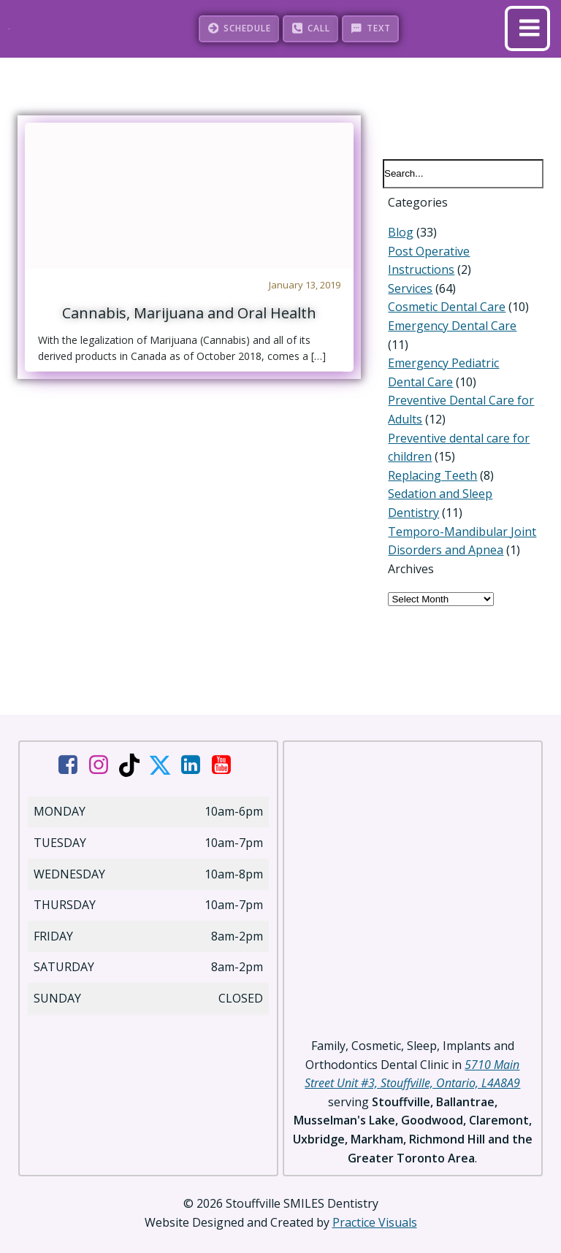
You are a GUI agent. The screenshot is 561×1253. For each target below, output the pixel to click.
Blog (395, 233)
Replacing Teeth (427, 457)
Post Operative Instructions (458, 251)
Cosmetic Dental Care (441, 307)
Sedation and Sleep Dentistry (462, 476)
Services (405, 289)
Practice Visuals (374, 1207)
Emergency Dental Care (447, 326)
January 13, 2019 (303, 284)
